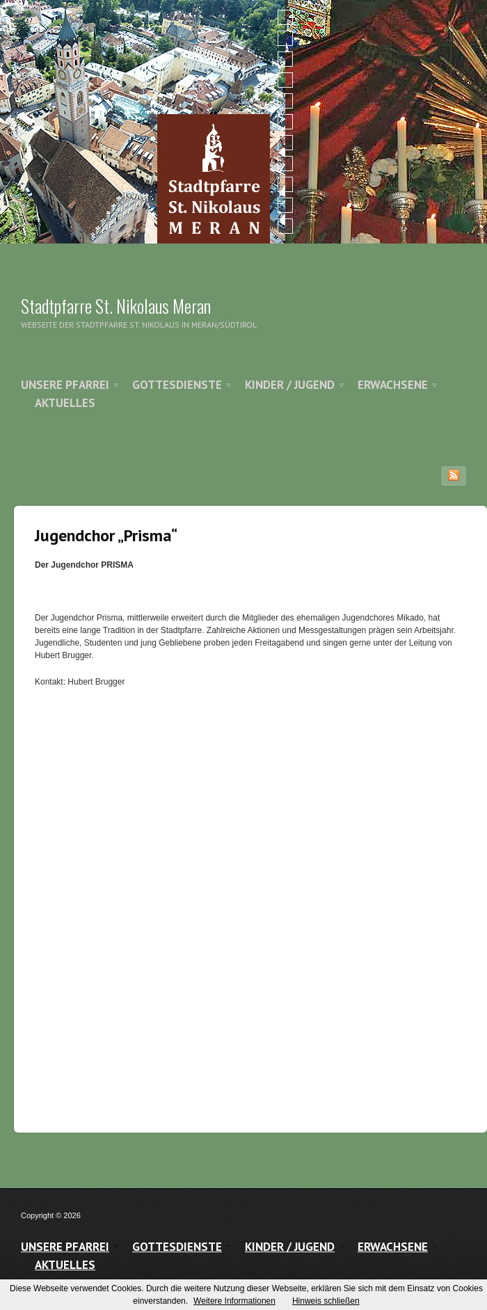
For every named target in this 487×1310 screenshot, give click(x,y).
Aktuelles (65, 402)
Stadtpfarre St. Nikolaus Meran (116, 305)
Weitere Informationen (234, 1301)
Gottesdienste (177, 384)
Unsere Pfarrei (65, 384)
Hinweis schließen (326, 1301)
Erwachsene (393, 384)
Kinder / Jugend (290, 384)
